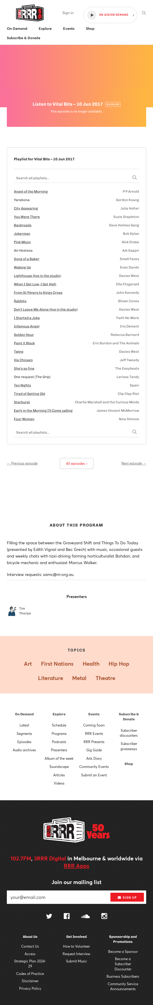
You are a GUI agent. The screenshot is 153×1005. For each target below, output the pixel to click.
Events (93, 714)
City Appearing (26, 208)
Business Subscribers (123, 976)
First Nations (57, 663)
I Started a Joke (27, 318)
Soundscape (59, 766)
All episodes (76, 463)
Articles (59, 775)
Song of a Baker (26, 259)
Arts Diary (94, 758)
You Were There (27, 217)
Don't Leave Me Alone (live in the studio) (46, 309)
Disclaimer (30, 981)
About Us (30, 937)
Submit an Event (94, 775)
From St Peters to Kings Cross (38, 293)
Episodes (24, 741)
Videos (59, 783)
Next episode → (133, 463)
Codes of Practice (30, 973)
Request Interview (76, 953)
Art (28, 663)
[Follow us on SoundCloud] (85, 916)
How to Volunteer (76, 946)
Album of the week (59, 758)
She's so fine (24, 368)
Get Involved (76, 937)
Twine (18, 352)
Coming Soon (94, 725)
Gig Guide (94, 750)
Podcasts (59, 741)
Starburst (22, 402)
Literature (50, 678)
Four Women (24, 419)
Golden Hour (24, 335)
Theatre (105, 678)
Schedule (59, 725)
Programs (59, 733)
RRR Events (94, 733)
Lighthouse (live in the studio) (37, 276)
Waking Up (22, 267)
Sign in (68, 12)
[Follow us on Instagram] (104, 916)
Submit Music (76, 961)
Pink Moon (22, 242)
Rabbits (20, 301)
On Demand (24, 714)
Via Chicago (23, 360)
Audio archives (24, 750)
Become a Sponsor (123, 951)
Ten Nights (22, 385)
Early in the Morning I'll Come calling (43, 411)
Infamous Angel (26, 326)
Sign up (127, 897)
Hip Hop (119, 663)
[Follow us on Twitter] (49, 917)
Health (91, 663)
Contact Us (30, 946)
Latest (24, 725)
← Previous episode (22, 463)
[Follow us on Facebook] (67, 916)
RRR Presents (94, 741)
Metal (79, 678)
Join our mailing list (76, 882)
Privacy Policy (30, 988)
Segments (24, 733)
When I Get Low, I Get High (35, 284)
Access (30, 953)
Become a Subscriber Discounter (123, 963)
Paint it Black (24, 343)
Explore (59, 714)
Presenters (59, 750)
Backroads (22, 225)
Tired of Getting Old (29, 394)
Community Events (94, 766)
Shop (129, 764)
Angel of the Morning (31, 191)
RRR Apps (76, 865)
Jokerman (22, 234)
